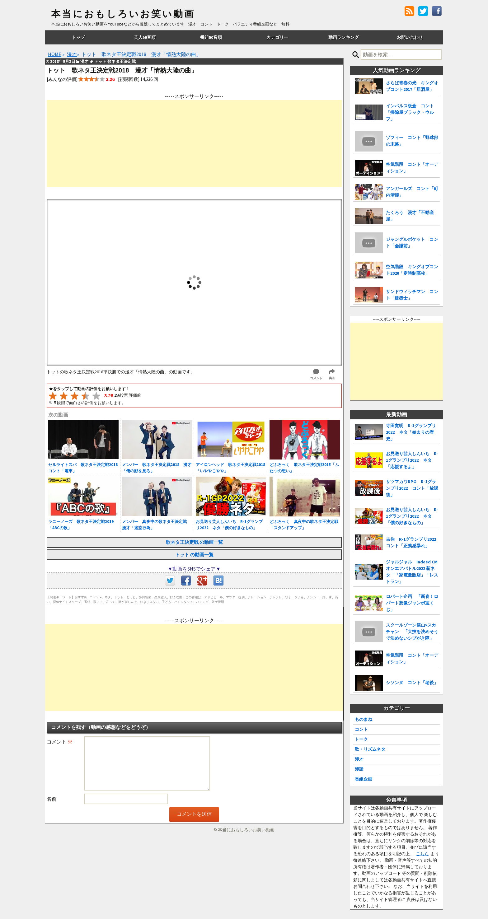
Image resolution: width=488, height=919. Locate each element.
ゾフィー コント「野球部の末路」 (412, 141)
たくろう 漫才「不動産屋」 (410, 216)
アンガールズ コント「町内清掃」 (412, 192)
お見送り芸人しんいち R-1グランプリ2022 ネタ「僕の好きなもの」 (412, 516)
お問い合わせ (410, 37)
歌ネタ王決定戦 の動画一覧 (194, 542)
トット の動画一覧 (194, 554)
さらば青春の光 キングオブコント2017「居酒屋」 (412, 86)
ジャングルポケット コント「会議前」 (412, 242)
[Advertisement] (194, 143)
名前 (52, 799)
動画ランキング (343, 37)
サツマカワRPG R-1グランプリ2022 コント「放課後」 (412, 488)
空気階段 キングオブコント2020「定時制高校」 (412, 270)
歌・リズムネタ (370, 749)
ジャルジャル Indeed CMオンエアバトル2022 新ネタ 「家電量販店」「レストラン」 (412, 571)
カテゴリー (277, 37)
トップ (78, 37)
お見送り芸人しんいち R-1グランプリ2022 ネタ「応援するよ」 (412, 460)
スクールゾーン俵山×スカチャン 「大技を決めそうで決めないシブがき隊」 (412, 631)
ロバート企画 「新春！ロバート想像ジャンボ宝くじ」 (412, 603)
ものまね (363, 719)
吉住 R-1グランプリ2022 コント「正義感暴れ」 (413, 542)
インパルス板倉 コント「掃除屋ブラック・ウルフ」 (410, 112)
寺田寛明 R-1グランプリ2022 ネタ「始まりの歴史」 (411, 432)
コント (361, 729)
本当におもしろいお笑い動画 (123, 14)
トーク (361, 739)
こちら (422, 853)
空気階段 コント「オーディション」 (412, 167)
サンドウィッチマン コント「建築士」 (412, 295)
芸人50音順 (145, 37)
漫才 (359, 759)
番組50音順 (211, 37)
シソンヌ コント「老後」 (412, 682)
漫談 (359, 769)
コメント (60, 742)
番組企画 (363, 779)
